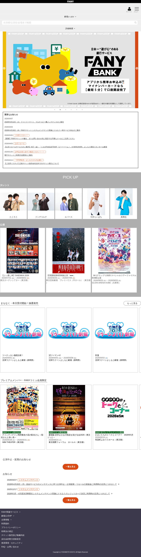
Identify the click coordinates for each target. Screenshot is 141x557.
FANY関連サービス (9, 512)
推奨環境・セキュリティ (12, 543)
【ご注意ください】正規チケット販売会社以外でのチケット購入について (31, 163)
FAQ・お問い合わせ (10, 547)
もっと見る (132, 303)
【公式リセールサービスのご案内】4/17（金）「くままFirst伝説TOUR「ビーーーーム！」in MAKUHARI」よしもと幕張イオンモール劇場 (55, 147)
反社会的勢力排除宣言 (11, 539)
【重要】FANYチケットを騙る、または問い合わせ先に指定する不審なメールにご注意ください (39, 139)
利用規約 (5, 523)
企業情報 (5, 520)
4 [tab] (74, 109)
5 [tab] (79, 109)
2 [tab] (63, 109)
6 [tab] (85, 109)
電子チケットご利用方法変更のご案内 (18, 155)
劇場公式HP (6, 516)
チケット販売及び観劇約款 (13, 535)
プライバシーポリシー (11, 527)
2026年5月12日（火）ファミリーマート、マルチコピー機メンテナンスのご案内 (34, 122)
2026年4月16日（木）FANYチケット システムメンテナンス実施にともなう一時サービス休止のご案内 (42, 130)
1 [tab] (57, 109)
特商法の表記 (7, 531)
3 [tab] (68, 109)
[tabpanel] (70, 70)
